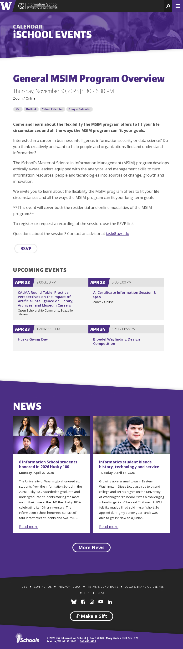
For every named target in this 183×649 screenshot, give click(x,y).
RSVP (25, 248)
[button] (168, 6)
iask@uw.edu (117, 233)
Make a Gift (91, 616)
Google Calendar (80, 109)
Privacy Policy (69, 586)
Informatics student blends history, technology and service (129, 464)
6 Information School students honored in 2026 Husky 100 (48, 464)
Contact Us (42, 586)
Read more (28, 526)
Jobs (24, 586)
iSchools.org (27, 638)
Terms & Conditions (102, 586)
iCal (17, 109)
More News (91, 547)
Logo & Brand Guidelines (144, 586)
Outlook (31, 109)
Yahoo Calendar (52, 109)
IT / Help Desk (94, 593)
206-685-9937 (88, 641)
